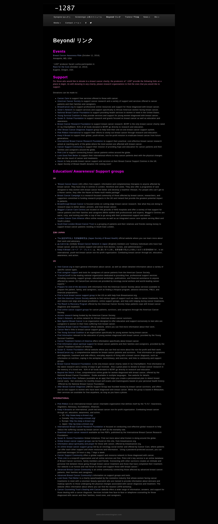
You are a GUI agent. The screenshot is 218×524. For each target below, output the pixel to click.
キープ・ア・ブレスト (81, 250)
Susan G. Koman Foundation (70, 118)
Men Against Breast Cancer (69, 321)
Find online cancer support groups (73, 310)
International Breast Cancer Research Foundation (80, 141)
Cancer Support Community (70, 147)
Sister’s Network (65, 110)
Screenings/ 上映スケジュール (88, 17)
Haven (60, 161)
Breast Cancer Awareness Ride (67, 55)
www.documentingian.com (109, 515)
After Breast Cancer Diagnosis (71, 387)
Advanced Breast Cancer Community (74, 470)
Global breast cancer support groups (74, 441)
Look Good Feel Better (67, 156)
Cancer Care (63, 98)
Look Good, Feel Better (68, 478)
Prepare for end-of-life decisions (72, 287)
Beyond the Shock (65, 373)
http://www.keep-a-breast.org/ (79, 415)
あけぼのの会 (63, 244)
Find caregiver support (68, 273)
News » (146, 17)
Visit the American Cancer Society (73, 298)
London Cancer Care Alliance (70, 218)
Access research (65, 315)
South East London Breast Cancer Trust (75, 224)
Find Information (65, 335)
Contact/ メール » (73, 23)
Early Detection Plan (66, 378)
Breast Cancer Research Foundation (74, 124)
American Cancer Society (69, 101)
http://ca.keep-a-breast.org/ (82, 418)
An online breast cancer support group (75, 447)
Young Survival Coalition (68, 116)
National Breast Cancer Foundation (73, 113)
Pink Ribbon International (69, 133)
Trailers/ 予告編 (132, 17)
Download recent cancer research (72, 432)
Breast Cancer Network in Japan (93, 244)
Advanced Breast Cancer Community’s (75, 475)
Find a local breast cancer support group (76, 295)
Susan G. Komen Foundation (70, 350)
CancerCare (63, 275)
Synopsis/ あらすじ (62, 17)
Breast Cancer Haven (68, 184)
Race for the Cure (61, 67)
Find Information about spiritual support (75, 344)
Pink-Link (61, 153)
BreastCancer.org (65, 107)
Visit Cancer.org (64, 267)
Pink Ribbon (63, 404)
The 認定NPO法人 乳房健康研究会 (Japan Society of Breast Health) (88, 238)
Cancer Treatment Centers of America (74, 341)
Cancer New (63, 330)
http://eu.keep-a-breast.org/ (82, 421)
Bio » (157, 17)
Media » (57, 23)
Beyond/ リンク (113, 17)
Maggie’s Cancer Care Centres (71, 210)
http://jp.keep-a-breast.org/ (81, 424)
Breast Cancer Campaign (68, 195)
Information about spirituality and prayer (75, 444)
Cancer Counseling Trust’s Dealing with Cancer (79, 490)
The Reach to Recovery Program (72, 304)
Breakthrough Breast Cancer (70, 204)
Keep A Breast (63, 135)
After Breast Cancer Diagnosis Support (75, 130)
